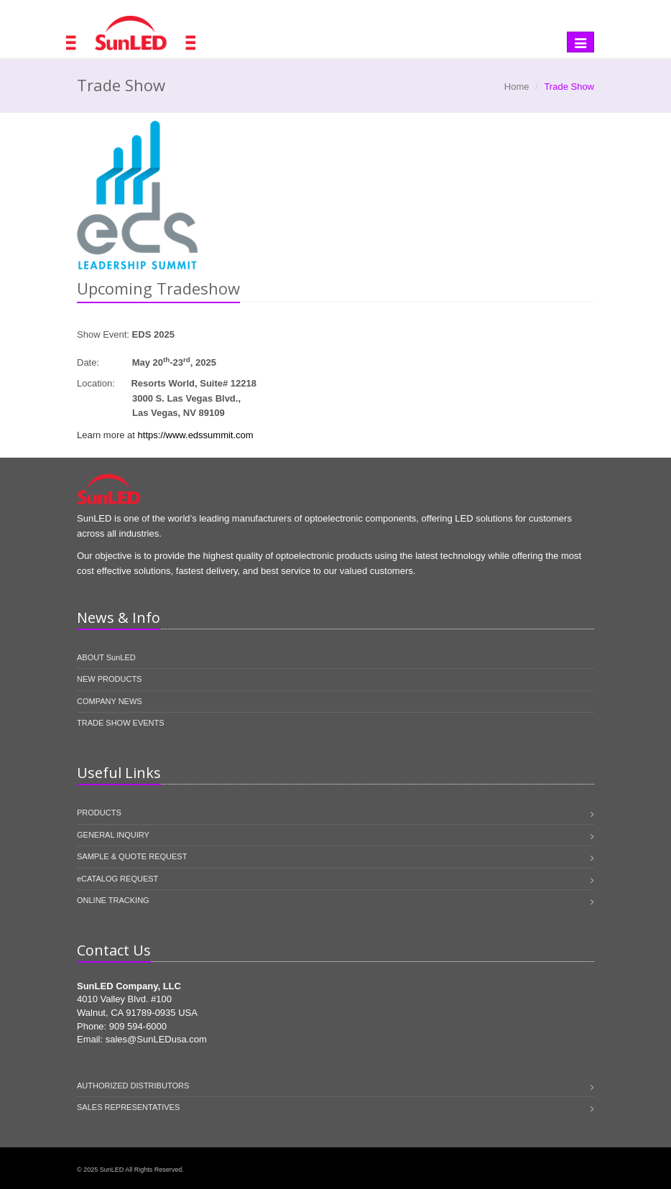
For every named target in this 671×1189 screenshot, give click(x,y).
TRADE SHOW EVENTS (121, 722)
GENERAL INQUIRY (113, 835)
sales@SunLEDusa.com (156, 1039)
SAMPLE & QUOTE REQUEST (132, 856)
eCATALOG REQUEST (117, 878)
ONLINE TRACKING (113, 900)
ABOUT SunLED (106, 657)
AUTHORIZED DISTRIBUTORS (133, 1085)
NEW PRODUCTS (109, 679)
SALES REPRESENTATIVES (128, 1107)
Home (516, 86)
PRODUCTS (99, 812)
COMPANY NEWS (109, 701)
